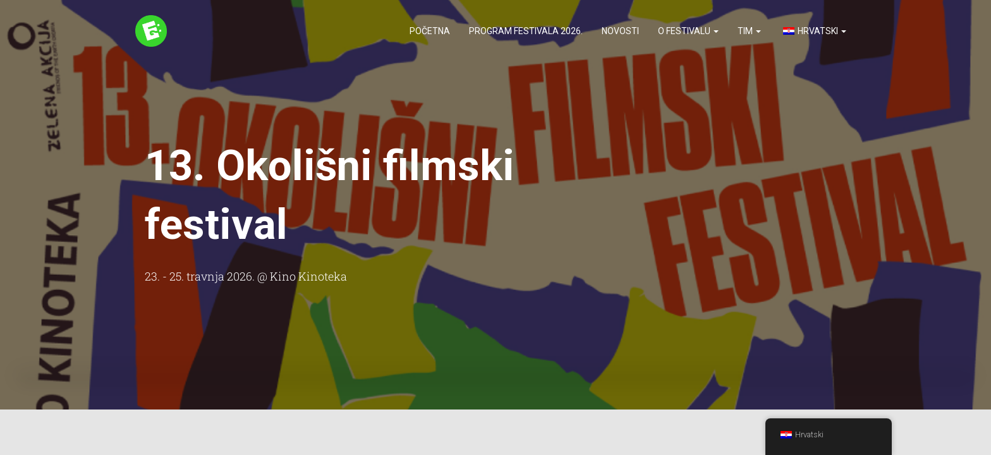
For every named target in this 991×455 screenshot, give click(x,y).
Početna (430, 32)
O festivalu (688, 32)
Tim (749, 32)
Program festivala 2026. (526, 32)
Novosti (620, 32)
